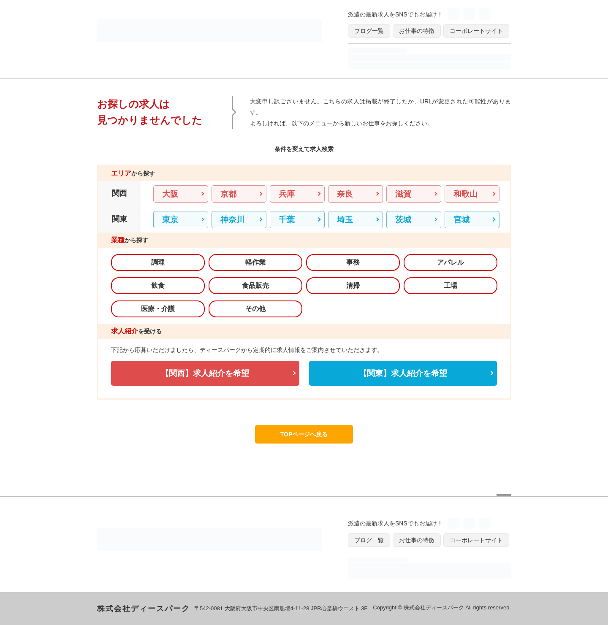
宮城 (461, 219)
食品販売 (255, 285)
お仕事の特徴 (416, 30)
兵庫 (287, 193)
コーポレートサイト (476, 30)
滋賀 (403, 193)
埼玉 (345, 219)
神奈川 (232, 219)
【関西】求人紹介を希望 (205, 373)
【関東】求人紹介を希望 (403, 373)
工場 (450, 285)
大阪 (170, 193)
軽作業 (255, 262)
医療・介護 (158, 308)
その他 (255, 308)
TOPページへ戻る (304, 434)
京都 (228, 193)
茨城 (403, 219)
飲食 (158, 285)
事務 (353, 262)
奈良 (345, 193)
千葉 (287, 219)
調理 (158, 262)
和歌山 (465, 193)
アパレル (450, 262)
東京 (170, 219)
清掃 (353, 285)
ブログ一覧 (369, 30)
